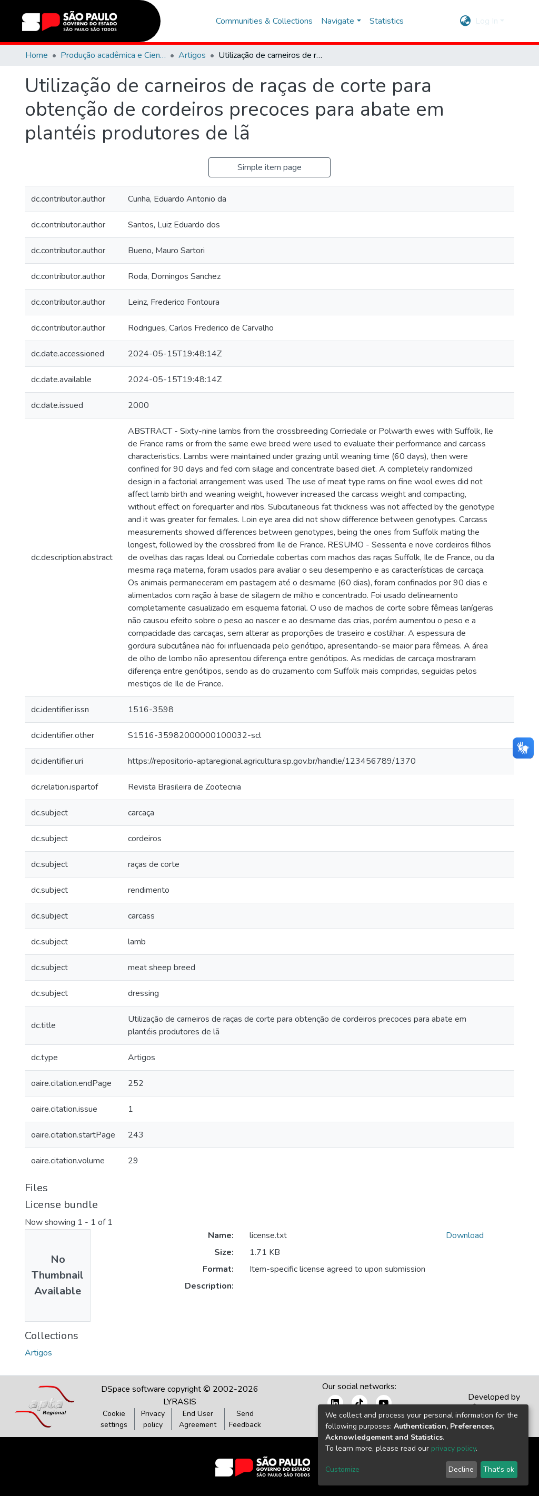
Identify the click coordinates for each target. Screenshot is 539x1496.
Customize (342, 1469)
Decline (461, 1469)
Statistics (387, 21)
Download (465, 1235)
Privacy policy (153, 1419)
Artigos (192, 55)
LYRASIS (179, 1402)
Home (36, 55)
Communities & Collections (264, 21)
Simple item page (269, 167)
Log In (486, 21)
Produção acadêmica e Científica (113, 55)
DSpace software (133, 1389)
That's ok (498, 1469)
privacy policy (453, 1448)
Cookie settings (114, 1419)
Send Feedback (245, 1419)
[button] (465, 21)
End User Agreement (197, 1419)
